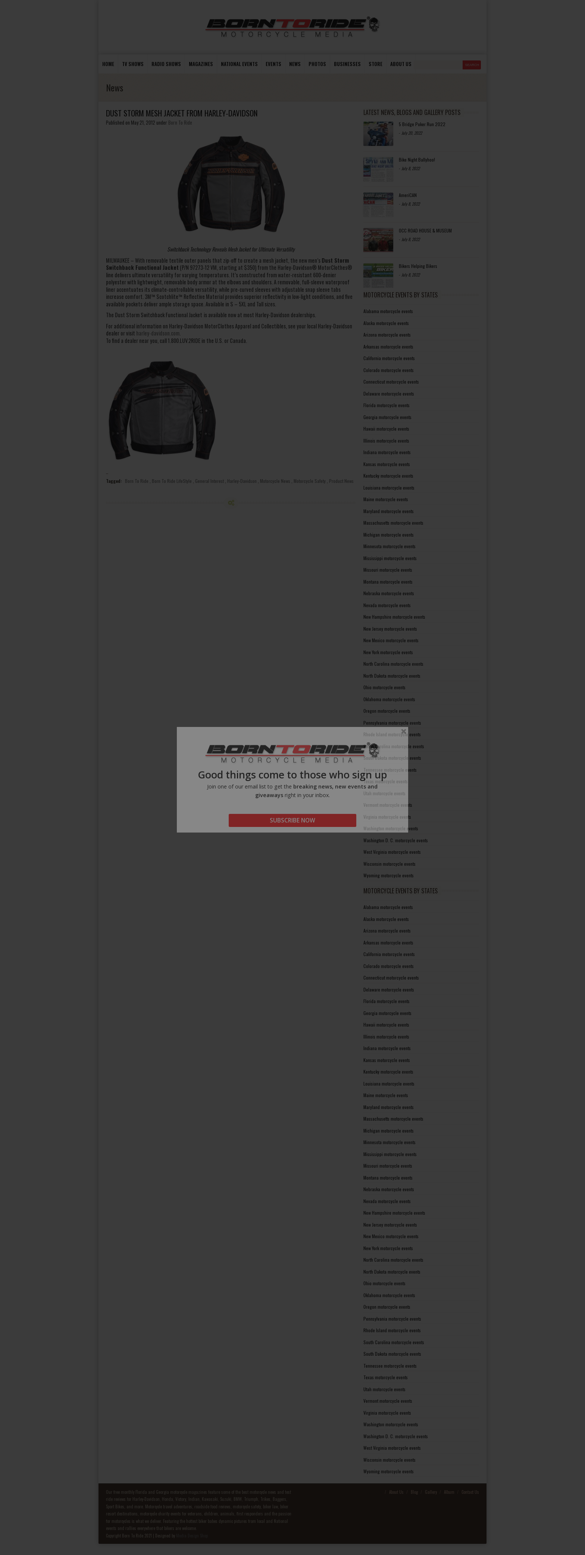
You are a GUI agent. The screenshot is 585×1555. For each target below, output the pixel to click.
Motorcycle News (275, 481)
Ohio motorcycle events (384, 687)
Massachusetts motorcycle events (393, 522)
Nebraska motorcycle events (388, 593)
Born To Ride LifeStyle (172, 481)
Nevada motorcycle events (387, 605)
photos (317, 64)
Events (273, 64)
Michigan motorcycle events (388, 534)
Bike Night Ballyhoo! (417, 159)
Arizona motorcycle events (387, 334)
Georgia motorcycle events (387, 417)
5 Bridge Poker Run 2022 (422, 124)
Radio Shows (166, 64)
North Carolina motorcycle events (393, 664)
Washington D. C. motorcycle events (395, 840)
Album (449, 1492)
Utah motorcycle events (384, 793)
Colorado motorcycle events (388, 370)
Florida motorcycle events (386, 405)
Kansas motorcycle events (386, 464)
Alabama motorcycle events (388, 311)
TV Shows (133, 64)
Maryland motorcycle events (388, 511)
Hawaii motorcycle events (386, 428)
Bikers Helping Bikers (418, 266)
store (375, 64)
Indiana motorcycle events (387, 452)
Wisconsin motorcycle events (389, 864)
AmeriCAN (408, 195)
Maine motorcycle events (385, 499)
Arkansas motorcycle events (388, 346)
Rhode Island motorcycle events (392, 734)
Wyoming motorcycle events (388, 875)
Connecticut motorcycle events (391, 381)
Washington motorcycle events (390, 828)
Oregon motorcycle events (386, 711)
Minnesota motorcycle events (389, 546)
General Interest (209, 481)
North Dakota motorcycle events (391, 675)
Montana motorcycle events (388, 581)
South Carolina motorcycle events (393, 746)
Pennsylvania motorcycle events (392, 722)
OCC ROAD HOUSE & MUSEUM (425, 230)
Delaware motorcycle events (388, 393)
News (295, 64)
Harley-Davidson (242, 481)
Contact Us (470, 1492)
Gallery (431, 1492)
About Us (396, 1492)
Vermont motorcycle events (387, 805)
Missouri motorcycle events (387, 569)
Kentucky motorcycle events (388, 475)
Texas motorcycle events (385, 781)
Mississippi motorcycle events (390, 558)
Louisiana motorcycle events (388, 487)
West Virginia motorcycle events (392, 852)
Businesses (347, 64)
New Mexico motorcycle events (391, 640)
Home (108, 64)
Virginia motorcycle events (387, 817)
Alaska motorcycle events (386, 323)
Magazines (201, 64)
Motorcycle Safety (310, 481)
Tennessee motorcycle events (390, 769)
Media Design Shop (192, 1536)
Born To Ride (180, 122)
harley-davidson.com (157, 333)
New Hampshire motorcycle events (394, 616)
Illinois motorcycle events (386, 440)
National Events (239, 64)
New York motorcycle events (388, 652)
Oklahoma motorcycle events (389, 699)
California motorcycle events (389, 358)
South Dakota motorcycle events (392, 758)
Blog (414, 1492)
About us (401, 64)
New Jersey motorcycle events (390, 628)
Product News (341, 481)
